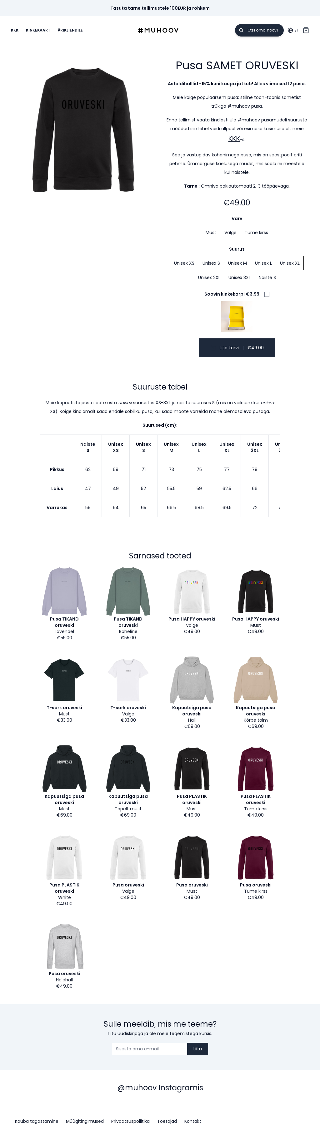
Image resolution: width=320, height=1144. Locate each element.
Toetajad (167, 1126)
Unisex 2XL (209, 282)
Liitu (197, 1053)
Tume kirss (256, 237)
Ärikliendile (74, 32)
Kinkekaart (42, 32)
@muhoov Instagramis (160, 1092)
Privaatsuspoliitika (130, 1126)
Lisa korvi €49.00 (237, 352)
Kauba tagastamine (36, 1126)
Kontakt (192, 1126)
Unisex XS (184, 267)
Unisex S (211, 267)
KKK (18, 32)
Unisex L (263, 267)
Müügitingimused (85, 1126)
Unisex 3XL (239, 282)
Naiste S (267, 282)
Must (211, 237)
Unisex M (237, 267)
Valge (230, 237)
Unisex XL (290, 267)
